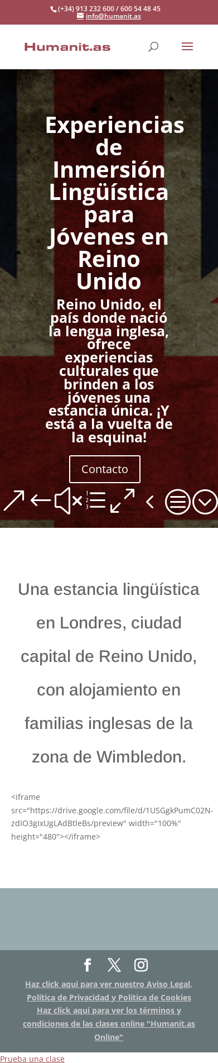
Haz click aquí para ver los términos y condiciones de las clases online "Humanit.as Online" (109, 1023)
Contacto (104, 468)
